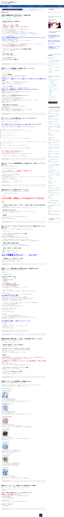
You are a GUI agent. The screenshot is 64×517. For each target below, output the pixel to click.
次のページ (40, 515)
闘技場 (50, 92)
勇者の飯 (49, 118)
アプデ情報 (50, 82)
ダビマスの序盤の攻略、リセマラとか (54, 170)
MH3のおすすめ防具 (51, 137)
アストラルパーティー (51, 96)
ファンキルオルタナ (5, 119)
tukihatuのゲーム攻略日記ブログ (9, 2)
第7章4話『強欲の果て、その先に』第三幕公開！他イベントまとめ (23, 338)
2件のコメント (5, 264)
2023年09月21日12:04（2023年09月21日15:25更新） (22, 191)
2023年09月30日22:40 (19, 16)
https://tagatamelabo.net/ (51, 43)
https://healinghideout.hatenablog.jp (53, 48)
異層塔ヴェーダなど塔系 (52, 89)
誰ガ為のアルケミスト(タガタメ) (7, 16)
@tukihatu (50, 20)
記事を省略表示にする (33, 9)
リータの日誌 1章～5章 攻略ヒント (53, 121)
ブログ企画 (50, 87)
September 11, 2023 (27, 147)
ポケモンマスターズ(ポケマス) (51, 177)
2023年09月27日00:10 (15, 166)
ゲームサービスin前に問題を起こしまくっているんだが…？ (20, 118)
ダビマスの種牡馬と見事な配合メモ (53, 200)
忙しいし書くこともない (52, 57)
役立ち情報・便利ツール (56, 161)
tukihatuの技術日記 (54, 21)
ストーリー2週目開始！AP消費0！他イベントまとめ (19, 68)
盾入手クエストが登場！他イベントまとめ (16, 190)
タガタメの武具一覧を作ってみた (53, 159)
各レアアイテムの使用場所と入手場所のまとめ (17, 381)
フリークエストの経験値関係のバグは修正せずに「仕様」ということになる (24, 164)
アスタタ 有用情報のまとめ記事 (6, 274)
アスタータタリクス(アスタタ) (7, 166)
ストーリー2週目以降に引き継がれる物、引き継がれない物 (21, 268)
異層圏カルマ (51, 91)
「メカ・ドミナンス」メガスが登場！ (54, 67)
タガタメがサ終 (50, 180)
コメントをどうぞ (6, 113)
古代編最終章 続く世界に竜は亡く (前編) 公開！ (17, 15)
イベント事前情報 (14, 16)
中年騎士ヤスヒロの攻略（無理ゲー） (54, 142)
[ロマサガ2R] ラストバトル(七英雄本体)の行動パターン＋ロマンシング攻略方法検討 (54, 127)
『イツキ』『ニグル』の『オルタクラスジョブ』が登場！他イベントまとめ (24, 226)
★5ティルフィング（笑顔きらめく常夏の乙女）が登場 (19, 485)
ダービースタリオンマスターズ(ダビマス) (51, 202)
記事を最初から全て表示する (11, 9)
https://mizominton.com (51, 37)
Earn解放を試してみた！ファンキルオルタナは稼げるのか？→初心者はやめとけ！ (54, 148)
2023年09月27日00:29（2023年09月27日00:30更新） (14, 119)
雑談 (11, 166)
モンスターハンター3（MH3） (51, 139)
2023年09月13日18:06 (19, 340)
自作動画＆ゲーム (51, 99)
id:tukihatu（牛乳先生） (52, 19)
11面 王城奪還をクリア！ (52, 185)
